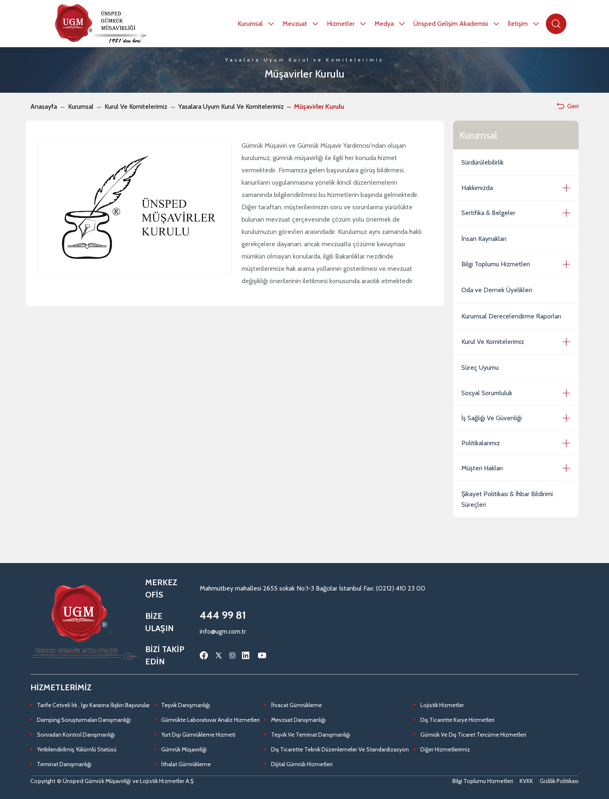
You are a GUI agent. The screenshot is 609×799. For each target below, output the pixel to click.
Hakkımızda (477, 188)
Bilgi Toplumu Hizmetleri (495, 264)
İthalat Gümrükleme (186, 764)
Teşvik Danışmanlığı (185, 705)
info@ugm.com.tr (223, 631)
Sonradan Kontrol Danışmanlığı (76, 734)
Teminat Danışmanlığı (64, 764)
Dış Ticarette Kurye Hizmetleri (457, 719)
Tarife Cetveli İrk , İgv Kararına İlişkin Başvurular (93, 705)
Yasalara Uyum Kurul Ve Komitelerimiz (231, 106)
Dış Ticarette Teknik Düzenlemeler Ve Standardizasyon (340, 749)
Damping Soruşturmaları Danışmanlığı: (84, 719)
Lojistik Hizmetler (442, 705)
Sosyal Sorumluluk (486, 393)
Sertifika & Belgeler (488, 213)
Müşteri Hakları (482, 468)
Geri (567, 106)
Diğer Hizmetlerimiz (445, 749)
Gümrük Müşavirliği (184, 749)
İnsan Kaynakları (483, 239)
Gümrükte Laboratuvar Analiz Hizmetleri (210, 719)
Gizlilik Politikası (559, 781)
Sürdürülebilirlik (482, 162)
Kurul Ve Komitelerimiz (136, 106)
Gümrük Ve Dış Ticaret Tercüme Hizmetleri (473, 734)
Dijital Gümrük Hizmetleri (302, 764)
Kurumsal (81, 106)
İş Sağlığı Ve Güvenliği (491, 418)
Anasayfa (43, 106)
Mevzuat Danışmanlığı (298, 719)
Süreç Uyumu (480, 367)
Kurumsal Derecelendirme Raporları (511, 316)
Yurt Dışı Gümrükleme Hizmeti (198, 734)
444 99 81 (223, 615)
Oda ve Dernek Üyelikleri (496, 290)
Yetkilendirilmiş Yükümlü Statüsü (76, 749)
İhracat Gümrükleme (296, 705)
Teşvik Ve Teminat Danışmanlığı (310, 734)
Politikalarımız (480, 443)
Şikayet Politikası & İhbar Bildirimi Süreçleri (507, 499)
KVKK (526, 781)
